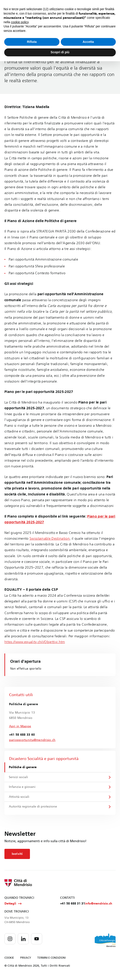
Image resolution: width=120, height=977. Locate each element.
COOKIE (9, 958)
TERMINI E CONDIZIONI (51, 958)
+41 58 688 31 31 (72, 904)
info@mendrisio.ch (98, 904)
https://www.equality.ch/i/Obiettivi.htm (34, 642)
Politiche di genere (23, 767)
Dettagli (13, 904)
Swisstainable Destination (50, 538)
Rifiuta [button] (32, 42)
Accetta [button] (88, 42)
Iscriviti (17, 854)
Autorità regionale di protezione (33, 807)
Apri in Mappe (20, 726)
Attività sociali (19, 797)
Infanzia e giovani (22, 787)
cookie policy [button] (19, 22)
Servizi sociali (18, 777)
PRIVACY (25, 958)
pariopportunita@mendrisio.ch (32, 740)
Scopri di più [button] (60, 52)
